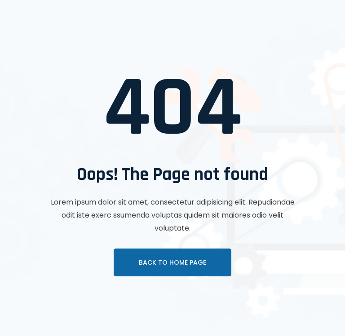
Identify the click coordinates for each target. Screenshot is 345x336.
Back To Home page (172, 262)
